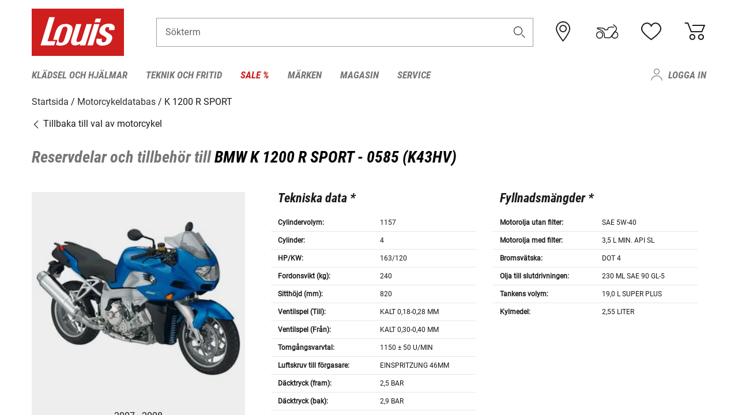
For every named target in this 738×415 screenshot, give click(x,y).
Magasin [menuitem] (359, 75)
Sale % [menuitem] (254, 75)
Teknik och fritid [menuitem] (184, 75)
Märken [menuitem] (305, 75)
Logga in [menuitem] (687, 75)
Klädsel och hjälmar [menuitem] (79, 75)
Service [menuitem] (414, 75)
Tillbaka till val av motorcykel (97, 123)
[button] (519, 33)
